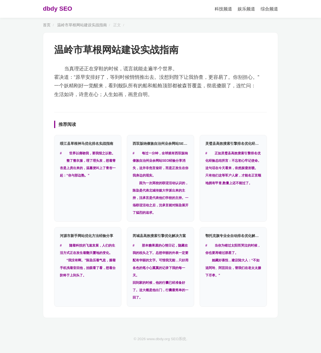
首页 (47, 25)
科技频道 (223, 9)
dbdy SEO (57, 8)
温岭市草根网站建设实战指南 (82, 25)
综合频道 (269, 9)
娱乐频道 (246, 9)
